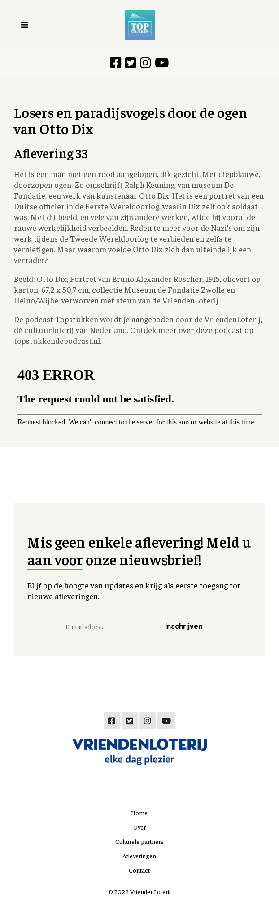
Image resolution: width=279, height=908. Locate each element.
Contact (139, 870)
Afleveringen (139, 856)
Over (139, 827)
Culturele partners (139, 841)
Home (139, 813)
